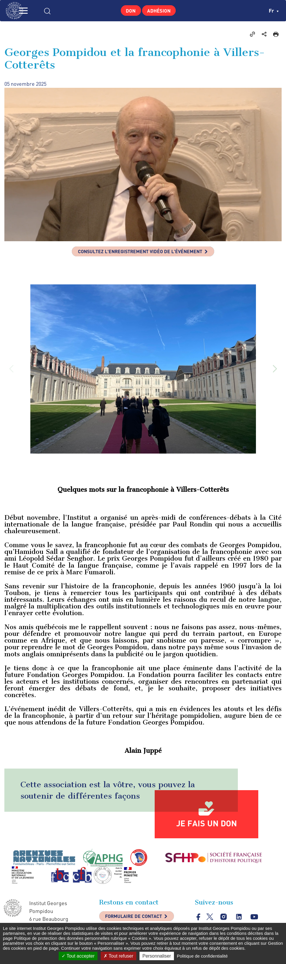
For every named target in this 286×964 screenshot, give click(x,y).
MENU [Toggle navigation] (33, 10)
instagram (224, 919)
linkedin (240, 919)
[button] (275, 371)
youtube (256, 919)
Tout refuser (118, 955)
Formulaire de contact (139, 919)
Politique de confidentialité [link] (202, 955)
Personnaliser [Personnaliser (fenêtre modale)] (156, 955)
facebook (199, 919)
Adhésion (161, 10)
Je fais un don (206, 825)
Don (128, 10)
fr (273, 10)
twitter (210, 919)
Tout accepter (78, 955)
